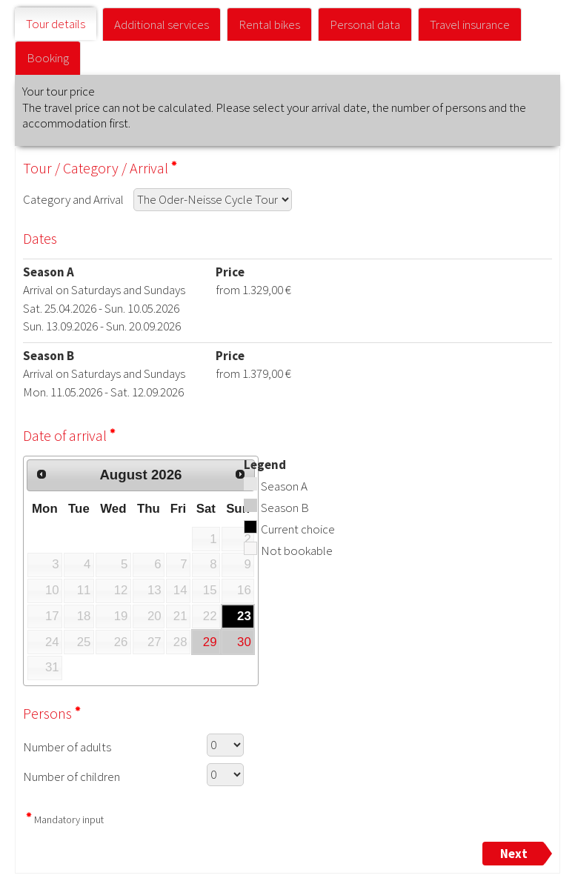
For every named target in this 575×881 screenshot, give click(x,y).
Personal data (365, 24)
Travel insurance (470, 24)
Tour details (55, 24)
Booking (48, 58)
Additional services (161, 24)
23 (244, 616)
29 (210, 642)
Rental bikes (269, 24)
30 (244, 642)
